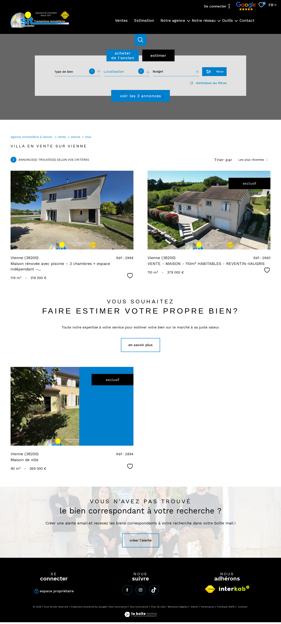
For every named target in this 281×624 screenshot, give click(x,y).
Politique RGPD (226, 606)
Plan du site (158, 606)
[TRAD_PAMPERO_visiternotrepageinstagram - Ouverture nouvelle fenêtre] (140, 590)
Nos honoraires (118, 606)
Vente (62, 137)
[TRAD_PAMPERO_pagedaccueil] (40, 27)
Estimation (144, 20)
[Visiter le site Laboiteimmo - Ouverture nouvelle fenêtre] (140, 616)
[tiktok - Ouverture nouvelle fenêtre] (154, 590)
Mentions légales (178, 606)
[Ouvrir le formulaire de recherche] (214, 71)
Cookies (242, 607)
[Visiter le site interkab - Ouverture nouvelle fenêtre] (234, 588)
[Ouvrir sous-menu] (188, 21)
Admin (194, 606)
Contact (247, 20)
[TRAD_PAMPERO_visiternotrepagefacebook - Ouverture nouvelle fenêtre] (127, 590)
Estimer (158, 55)
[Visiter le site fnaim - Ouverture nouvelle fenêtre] (210, 589)
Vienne (75, 137)
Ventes (121, 20)
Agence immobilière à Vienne (32, 137)
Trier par (223, 159)
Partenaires (207, 606)
